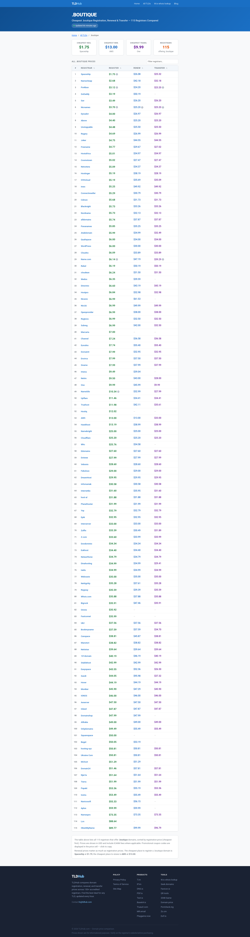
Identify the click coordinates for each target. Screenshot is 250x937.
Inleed (84, 709)
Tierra (83, 782)
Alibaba (84, 722)
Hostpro (84, 292)
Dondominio (86, 544)
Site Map (117, 889)
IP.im (139, 884)
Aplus (83, 808)
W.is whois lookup (162, 3)
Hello (83, 570)
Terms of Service (121, 884)
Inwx (83, 186)
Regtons (85, 319)
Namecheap (86, 81)
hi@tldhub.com (85, 902)
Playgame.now (144, 916)
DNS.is (140, 889)
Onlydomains (87, 729)
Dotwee (84, 457)
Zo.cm (164, 911)
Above (84, 120)
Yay (82, 510)
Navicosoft (86, 801)
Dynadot (85, 114)
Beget (83, 742)
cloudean (85, 272)
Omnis (84, 610)
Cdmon (84, 200)
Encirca (84, 358)
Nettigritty (85, 583)
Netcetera (85, 167)
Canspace (85, 636)
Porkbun (85, 87)
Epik (83, 517)
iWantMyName (88, 828)
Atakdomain (86, 233)
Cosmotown (86, 160)
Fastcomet (86, 616)
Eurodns (85, 345)
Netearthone (87, 557)
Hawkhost (85, 424)
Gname (84, 365)
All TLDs (147, 3)
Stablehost (86, 663)
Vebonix (84, 464)
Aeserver (85, 702)
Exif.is (163, 916)
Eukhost (84, 550)
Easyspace (86, 669)
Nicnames (85, 107)
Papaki (84, 788)
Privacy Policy (119, 880)
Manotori (85, 643)
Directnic (85, 286)
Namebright (86, 431)
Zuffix (83, 530)
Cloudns (85, 253)
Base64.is (141, 902)
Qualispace (86, 239)
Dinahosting (86, 563)
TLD (78, 876)
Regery (84, 134)
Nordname (86, 213)
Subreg (84, 325)
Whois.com (86, 596)
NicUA (84, 305)
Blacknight (86, 206)
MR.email (141, 911)
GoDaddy (85, 94)
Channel (84, 338)
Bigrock (84, 603)
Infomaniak (86, 484)
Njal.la (84, 775)
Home (137, 3)
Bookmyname (87, 629)
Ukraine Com (87, 755)
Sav (82, 100)
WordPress (86, 246)
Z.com (84, 537)
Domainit (85, 352)
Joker (83, 140)
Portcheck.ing (167, 907)
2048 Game (166, 898)
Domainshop (87, 715)
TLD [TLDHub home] (77, 3)
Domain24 (86, 768)
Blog (176, 3)
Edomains (85, 451)
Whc (83, 444)
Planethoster (87, 504)
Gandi (83, 676)
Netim (84, 378)
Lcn (82, 821)
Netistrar (85, 649)
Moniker (85, 689)
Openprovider (87, 312)
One (83, 385)
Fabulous (85, 471)
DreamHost (86, 477)
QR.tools (165, 893)
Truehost (85, 405)
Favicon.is (165, 889)
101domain (86, 656)
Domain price (167, 902)
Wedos (84, 279)
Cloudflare (86, 438)
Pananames (86, 226)
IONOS (84, 696)
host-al (84, 497)
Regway (84, 590)
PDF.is (140, 893)
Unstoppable (87, 127)
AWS (83, 418)
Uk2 (83, 623)
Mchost (84, 762)
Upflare (84, 398)
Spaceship (86, 74)
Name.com (86, 259)
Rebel (83, 266)
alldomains (86, 219)
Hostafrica (86, 153)
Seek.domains (167, 884)
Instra (83, 795)
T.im (139, 880)
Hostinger (85, 173)
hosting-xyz (86, 748)
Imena (84, 372)
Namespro (86, 815)
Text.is (140, 898)
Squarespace (87, 735)
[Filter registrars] (162, 61)
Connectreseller (88, 193)
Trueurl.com (142, 907)
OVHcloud (85, 180)
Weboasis (85, 576)
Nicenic (84, 299)
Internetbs (85, 491)
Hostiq (84, 411)
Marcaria (85, 332)
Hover (83, 682)
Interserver (86, 524)
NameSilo (85, 391)
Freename (85, 147)
